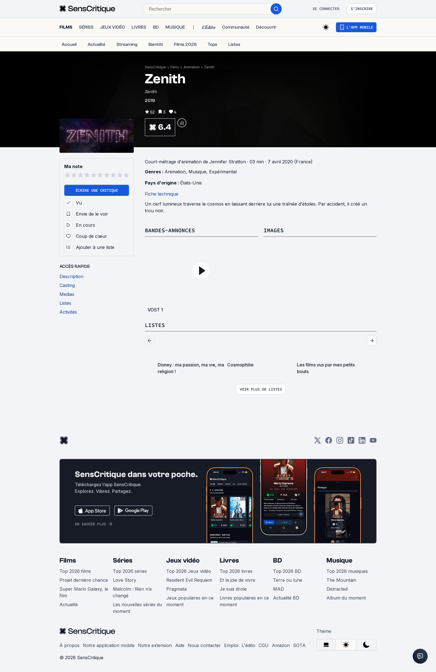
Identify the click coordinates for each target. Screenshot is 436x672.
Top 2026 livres (236, 571)
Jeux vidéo (183, 560)
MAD (278, 589)
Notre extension (155, 645)
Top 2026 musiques (347, 571)
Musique (197, 171)
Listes (155, 324)
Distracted (337, 589)
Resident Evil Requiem (189, 580)
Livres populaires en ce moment (244, 601)
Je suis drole (233, 589)
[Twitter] (317, 442)
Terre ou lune (287, 580)
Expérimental (223, 171)
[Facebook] (328, 442)
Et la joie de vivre (237, 580)
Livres (229, 560)
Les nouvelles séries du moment (137, 608)
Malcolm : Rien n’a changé (132, 592)
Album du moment (346, 598)
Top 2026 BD (287, 571)
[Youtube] (373, 442)
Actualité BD (286, 598)
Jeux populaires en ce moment (190, 601)
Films (174, 67)
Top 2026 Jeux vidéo (188, 571)
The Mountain (341, 580)
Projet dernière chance (84, 580)
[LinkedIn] (362, 442)
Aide (179, 645)
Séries (122, 560)
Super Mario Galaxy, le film (84, 592)
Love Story (124, 580)
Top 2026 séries (130, 571)
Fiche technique (161, 194)
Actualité (69, 604)
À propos (70, 645)
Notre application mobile (109, 645)
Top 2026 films (75, 571)
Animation (192, 67)
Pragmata (176, 589)
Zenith (209, 67)
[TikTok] (351, 442)
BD (277, 560)
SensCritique (155, 67)
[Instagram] (339, 442)
